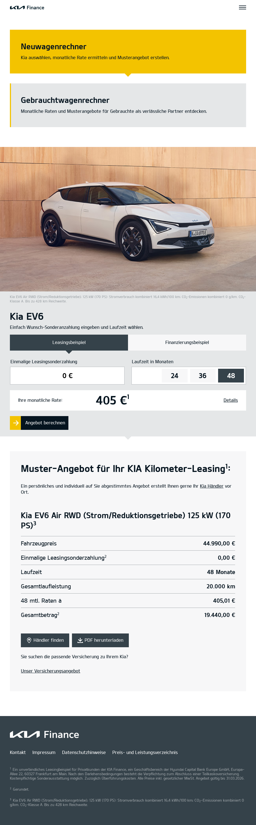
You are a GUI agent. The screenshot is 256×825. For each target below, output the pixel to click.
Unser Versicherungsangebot (50, 671)
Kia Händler (212, 486)
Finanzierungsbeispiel (187, 342)
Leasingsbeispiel (69, 342)
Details (231, 400)
